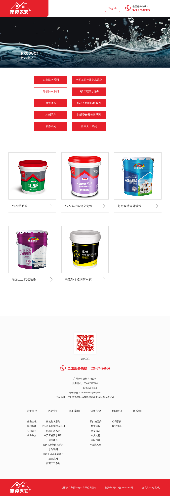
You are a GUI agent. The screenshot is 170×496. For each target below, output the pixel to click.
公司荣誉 (32, 431)
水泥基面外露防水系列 (89, 79)
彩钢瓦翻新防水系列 (89, 103)
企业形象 (32, 435)
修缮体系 (50, 103)
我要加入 (95, 431)
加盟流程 (95, 426)
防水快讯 (117, 426)
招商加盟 (95, 411)
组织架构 (32, 426)
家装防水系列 (51, 79)
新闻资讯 (117, 411)
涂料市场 (95, 440)
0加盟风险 (95, 445)
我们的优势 (95, 421)
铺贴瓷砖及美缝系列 (89, 114)
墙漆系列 (50, 126)
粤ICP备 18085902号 (123, 487)
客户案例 (74, 411)
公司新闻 (117, 421)
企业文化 (32, 421)
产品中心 (53, 411)
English (112, 8)
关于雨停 (32, 411)
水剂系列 (50, 114)
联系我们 (138, 411)
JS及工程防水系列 (88, 91)
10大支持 (95, 435)
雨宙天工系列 (89, 126)
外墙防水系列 (51, 91)
